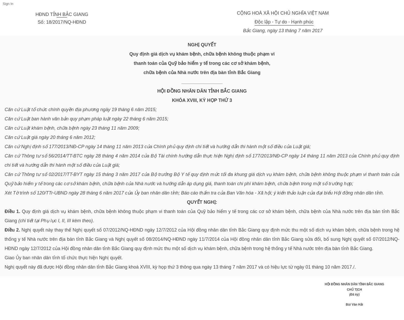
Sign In (8, 4)
